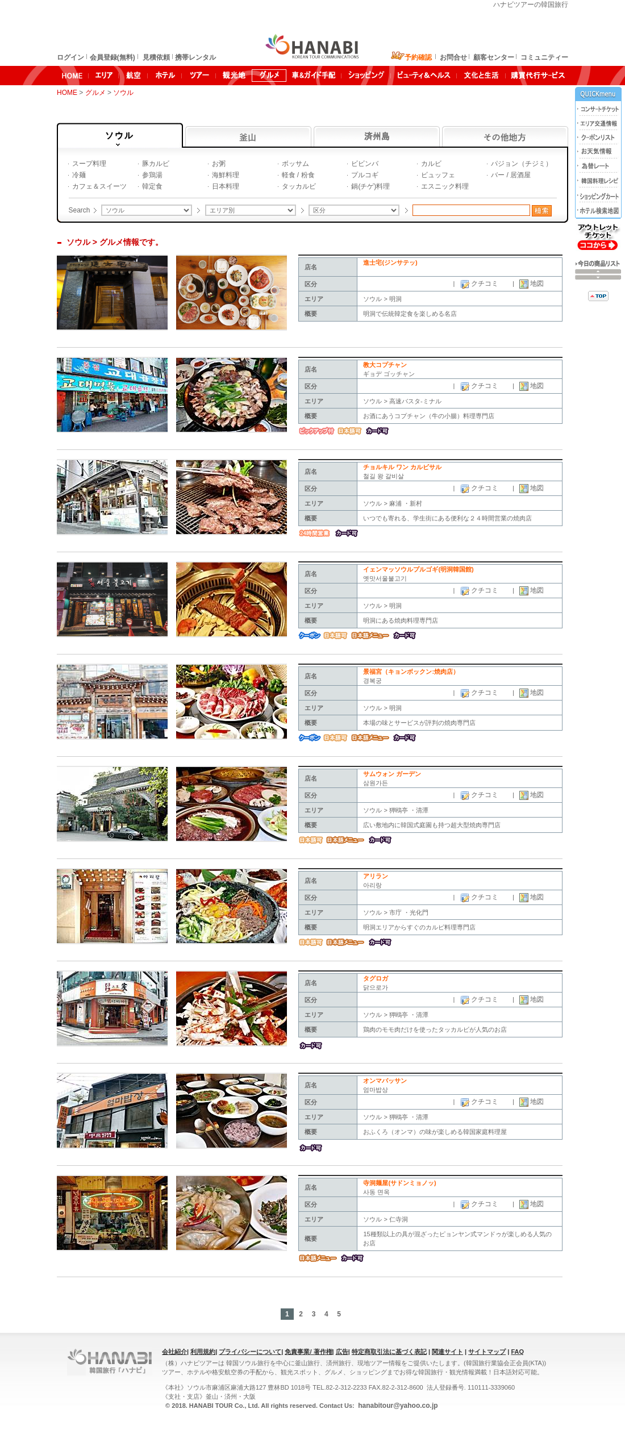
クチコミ (483, 283)
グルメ (96, 93)
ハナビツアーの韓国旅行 (530, 5)
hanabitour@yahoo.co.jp (397, 1406)
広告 (342, 1351)
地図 (536, 283)
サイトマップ (487, 1351)
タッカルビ (299, 186)
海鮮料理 (225, 175)
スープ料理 (89, 164)
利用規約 (202, 1351)
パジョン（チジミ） (521, 164)
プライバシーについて (250, 1351)
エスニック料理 (445, 186)
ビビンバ (364, 164)
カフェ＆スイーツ (99, 186)
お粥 (219, 164)
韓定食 (152, 186)
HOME (67, 93)
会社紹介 (174, 1351)
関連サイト (447, 1351)
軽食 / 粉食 (298, 175)
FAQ (517, 1351)
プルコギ (364, 175)
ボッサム (295, 164)
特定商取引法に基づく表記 (389, 1351)
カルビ (431, 164)
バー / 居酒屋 (511, 175)
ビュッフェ (438, 175)
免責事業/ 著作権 (308, 1351)
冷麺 (79, 175)
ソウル (124, 93)
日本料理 (225, 186)
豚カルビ (155, 164)
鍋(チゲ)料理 (370, 186)
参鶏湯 (152, 175)
